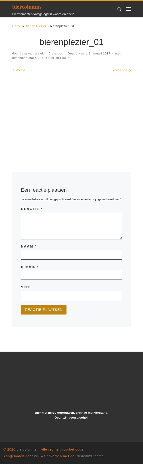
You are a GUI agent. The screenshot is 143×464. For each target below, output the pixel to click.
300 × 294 (35, 58)
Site (25, 287)
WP (37, 456)
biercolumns (27, 449)
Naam (29, 246)
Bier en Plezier (35, 26)
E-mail (30, 267)
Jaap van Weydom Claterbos (41, 53)
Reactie (32, 209)
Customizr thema (90, 456)
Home (16, 26)
